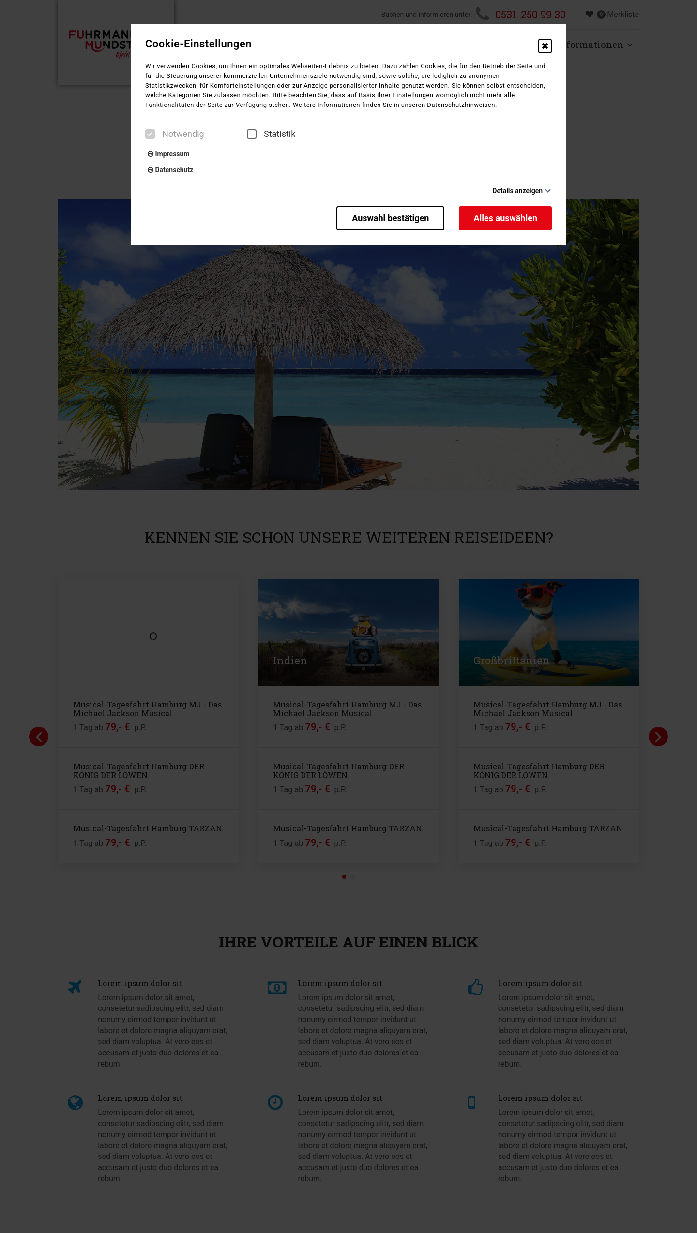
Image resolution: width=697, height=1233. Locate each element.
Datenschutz (170, 170)
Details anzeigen (517, 191)
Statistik (271, 134)
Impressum (168, 154)
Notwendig (174, 134)
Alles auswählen (505, 218)
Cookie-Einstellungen (198, 44)
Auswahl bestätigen (390, 218)
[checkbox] (150, 134)
